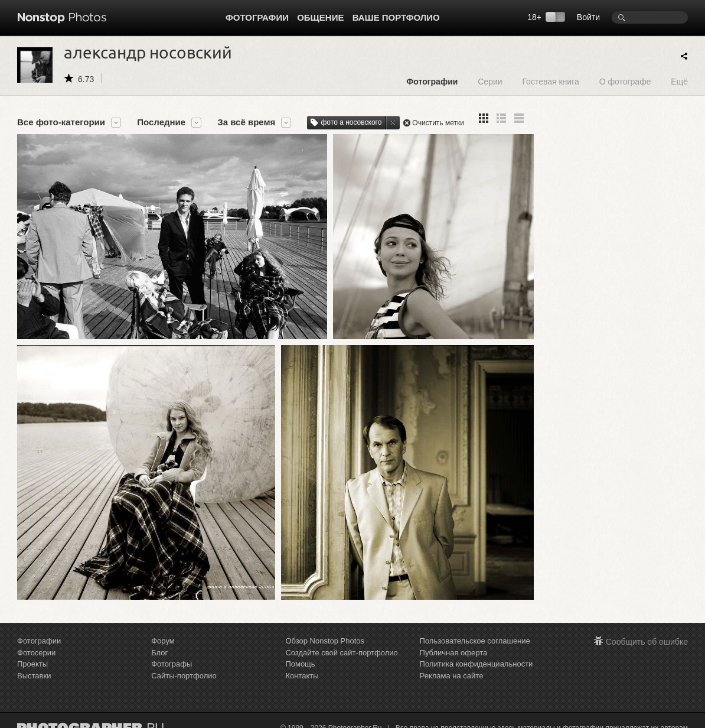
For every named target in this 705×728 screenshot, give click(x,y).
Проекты (32, 656)
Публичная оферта (454, 645)
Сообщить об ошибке (647, 634)
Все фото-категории (61, 122)
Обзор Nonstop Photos (324, 633)
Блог (159, 645)
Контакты (301, 668)
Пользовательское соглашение (475, 633)
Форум (163, 633)
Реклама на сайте (452, 668)
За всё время (246, 122)
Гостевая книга (550, 81)
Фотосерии (36, 645)
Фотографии (257, 17)
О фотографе (625, 81)
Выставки (34, 668)
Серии (490, 81)
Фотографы (171, 656)
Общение (320, 17)
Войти (588, 17)
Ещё (679, 81)
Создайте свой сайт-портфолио (341, 645)
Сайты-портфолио (184, 668)
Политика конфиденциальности (476, 656)
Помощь (300, 656)
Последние (161, 122)
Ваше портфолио (396, 17)
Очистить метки (438, 123)
